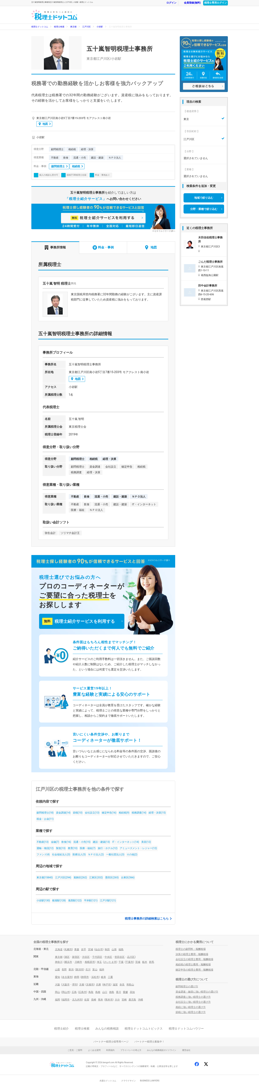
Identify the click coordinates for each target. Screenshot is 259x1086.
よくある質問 (94, 1050)
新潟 (71, 969)
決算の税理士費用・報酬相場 (192, 954)
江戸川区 (86, 27)
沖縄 (140, 999)
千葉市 (129, 962)
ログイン (169, 2)
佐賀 (86, 999)
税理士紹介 (61, 1028)
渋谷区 (86, 957)
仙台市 (99, 949)
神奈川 (59, 962)
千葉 (121, 962)
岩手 (83, 949)
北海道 (59, 949)
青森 (76, 949)
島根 (97, 992)
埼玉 (99, 962)
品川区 (131, 957)
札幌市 (68, 949)
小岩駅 (100, 27)
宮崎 (124, 999)
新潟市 (79, 969)
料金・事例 (103, 247)
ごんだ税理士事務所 (210, 261)
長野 (64, 969)
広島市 (82, 992)
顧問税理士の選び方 (187, 986)
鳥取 (90, 992)
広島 (74, 992)
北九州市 (77, 999)
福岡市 (66, 999)
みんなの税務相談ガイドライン (161, 1050)
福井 (101, 969)
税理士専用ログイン (215, 2)
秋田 (107, 949)
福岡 (57, 999)
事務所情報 (55, 247)
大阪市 (66, 984)
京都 (81, 984)
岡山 (57, 992)
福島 (121, 949)
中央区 (108, 957)
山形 (114, 949)
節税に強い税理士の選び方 (191, 1012)
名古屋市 (67, 977)
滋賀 (115, 984)
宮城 (90, 949)
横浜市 (68, 962)
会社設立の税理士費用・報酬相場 (194, 959)
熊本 (100, 999)
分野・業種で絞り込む (203, 209)
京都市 (90, 984)
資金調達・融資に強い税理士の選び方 (197, 991)
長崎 (93, 999)
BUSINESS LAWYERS (149, 1081)
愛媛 (125, 992)
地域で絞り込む (203, 197)
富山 (94, 969)
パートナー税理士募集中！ (149, 1041)
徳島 (111, 992)
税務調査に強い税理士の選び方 (193, 996)
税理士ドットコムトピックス (144, 1028)
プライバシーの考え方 (130, 1050)
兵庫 (98, 984)
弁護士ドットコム (108, 1081)
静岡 (76, 977)
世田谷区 (120, 957)
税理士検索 (59, 27)
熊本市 (109, 999)
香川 (118, 992)
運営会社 (186, 1050)
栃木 (144, 962)
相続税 (76, 166)
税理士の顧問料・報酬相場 (191, 949)
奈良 (122, 984)
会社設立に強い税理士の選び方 (193, 1001)
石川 (88, 969)
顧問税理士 (58, 166)
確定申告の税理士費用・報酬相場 (194, 969)
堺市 (74, 984)
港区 (67, 957)
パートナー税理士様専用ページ (111, 1041)
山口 (104, 992)
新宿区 (76, 957)
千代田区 (97, 957)
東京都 (73, 27)
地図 (43, 123)
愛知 (57, 977)
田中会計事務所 (207, 285)
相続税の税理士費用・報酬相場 (193, 964)
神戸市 (107, 984)
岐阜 (103, 977)
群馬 (151, 962)
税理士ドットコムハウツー (186, 1028)
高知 (132, 992)
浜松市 (95, 977)
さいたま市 (110, 962)
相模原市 (90, 962)
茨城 (137, 962)
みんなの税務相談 (107, 1028)
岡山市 (66, 992)
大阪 (57, 984)
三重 (110, 977)
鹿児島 (132, 999)
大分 (117, 999)
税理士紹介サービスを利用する (78, 621)
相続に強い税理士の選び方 (191, 1007)
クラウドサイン (128, 1081)
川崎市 (78, 962)
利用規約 (110, 1050)
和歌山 (130, 984)
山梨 (57, 969)
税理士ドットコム (39, 27)
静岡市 (85, 977)
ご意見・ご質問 (75, 1050)
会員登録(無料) (190, 2)
